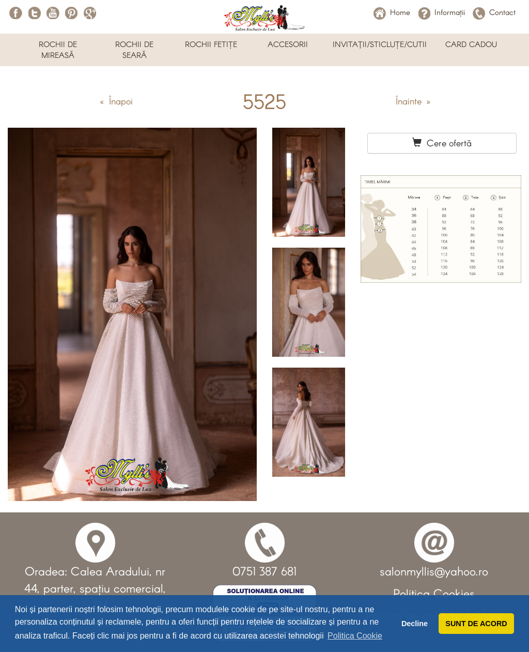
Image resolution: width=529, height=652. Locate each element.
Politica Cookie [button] (355, 635)
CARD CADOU (471, 44)
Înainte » (413, 101)
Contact (494, 12)
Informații (441, 12)
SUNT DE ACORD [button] (476, 623)
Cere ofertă (442, 142)
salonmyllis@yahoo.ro (434, 571)
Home (392, 12)
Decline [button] (414, 623)
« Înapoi (116, 101)
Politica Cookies (434, 593)
